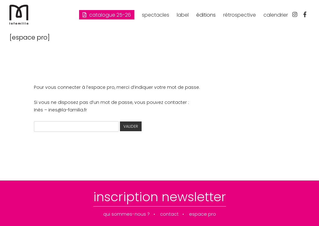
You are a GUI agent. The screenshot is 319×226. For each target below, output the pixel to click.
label (183, 15)
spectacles (155, 15)
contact (169, 214)
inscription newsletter (159, 197)
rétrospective (239, 15)
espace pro (202, 214)
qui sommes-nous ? (126, 214)
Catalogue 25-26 (107, 15)
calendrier (275, 15)
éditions (206, 15)
